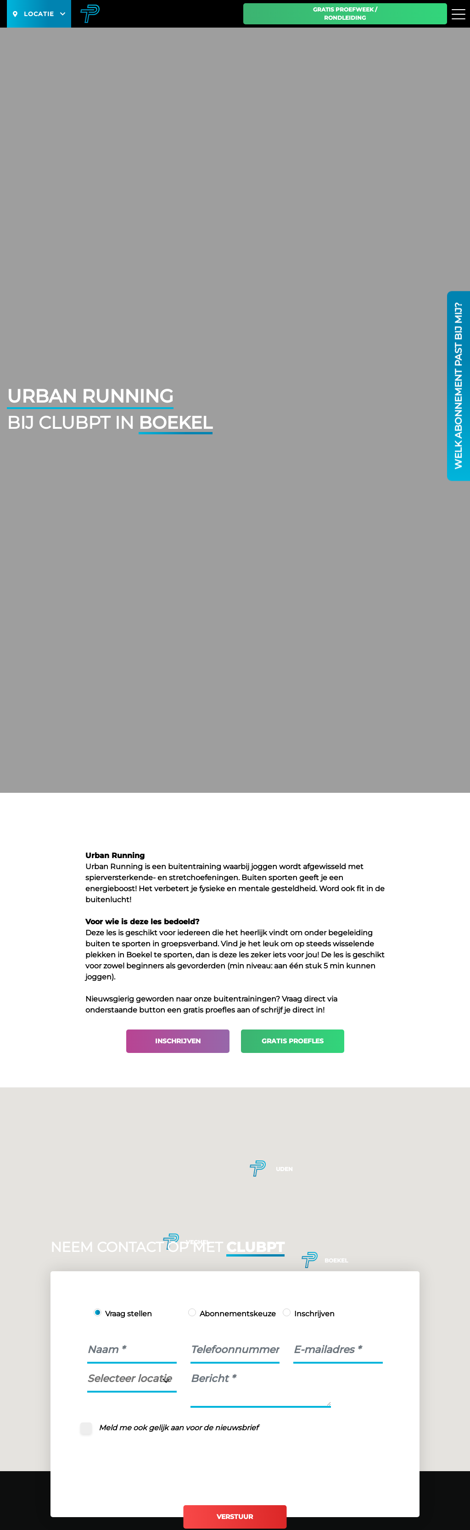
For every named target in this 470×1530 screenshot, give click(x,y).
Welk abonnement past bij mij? (458, 385)
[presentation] (157, 1462)
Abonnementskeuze (238, 1313)
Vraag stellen (128, 1313)
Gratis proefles (293, 1041)
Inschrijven (178, 1041)
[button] (310, 1260)
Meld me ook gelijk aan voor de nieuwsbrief (178, 1427)
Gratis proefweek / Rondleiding (345, 13)
